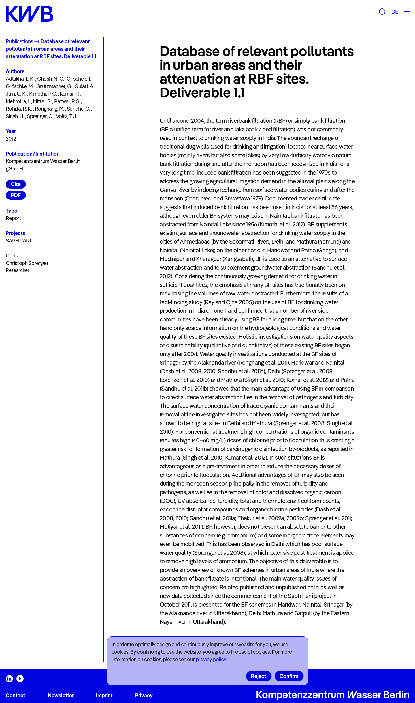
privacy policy (211, 659)
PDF (16, 195)
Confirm (289, 676)
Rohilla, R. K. (19, 108)
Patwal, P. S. (67, 101)
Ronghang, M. (49, 108)
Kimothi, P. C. (43, 93)
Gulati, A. (84, 86)
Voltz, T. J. (66, 116)
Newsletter (61, 695)
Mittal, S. (42, 101)
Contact (15, 695)
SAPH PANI (18, 240)
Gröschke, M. (19, 86)
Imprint (104, 695)
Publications (19, 41)
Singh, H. (15, 116)
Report (13, 218)
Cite (16, 184)
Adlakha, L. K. (20, 78)
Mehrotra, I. (18, 101)
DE (394, 11)
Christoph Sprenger (27, 263)
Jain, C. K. (16, 93)
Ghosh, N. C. (50, 78)
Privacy (144, 695)
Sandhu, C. (78, 108)
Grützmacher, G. (53, 86)
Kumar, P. (69, 93)
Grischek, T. (79, 78)
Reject (258, 676)
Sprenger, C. (40, 116)
